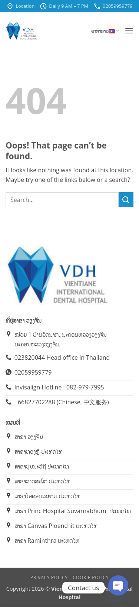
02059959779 (113, 6)
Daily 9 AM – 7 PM (64, 6)
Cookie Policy (91, 577)
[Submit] (126, 199)
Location (20, 6)
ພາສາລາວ (105, 30)
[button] (129, 31)
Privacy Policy (49, 577)
